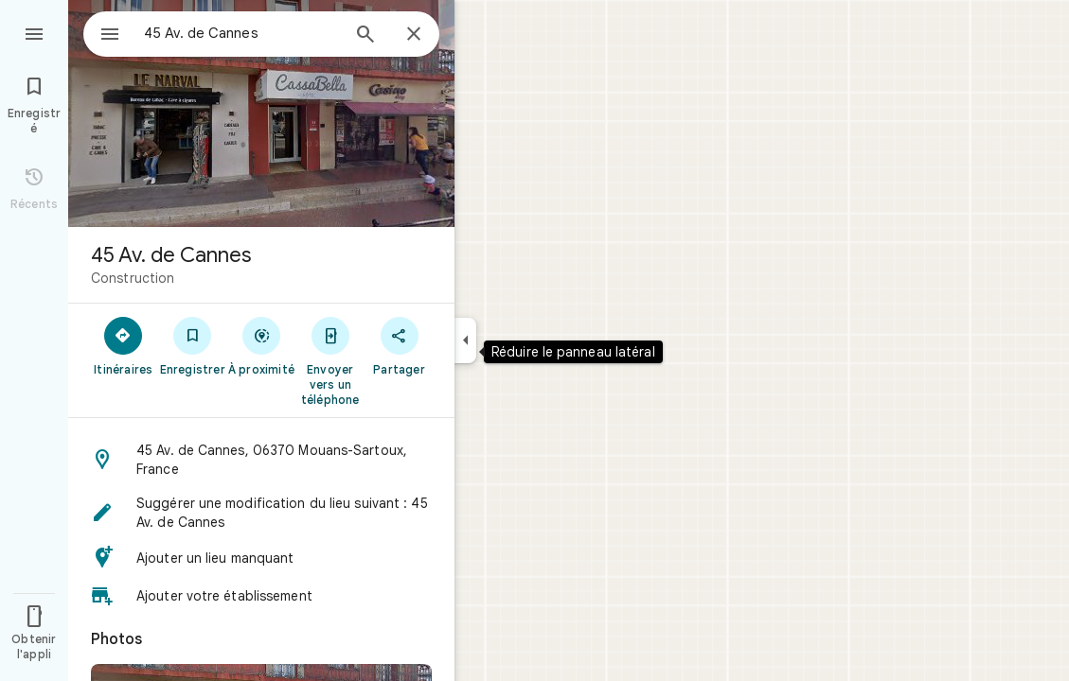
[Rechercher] (365, 36)
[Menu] (34, 32)
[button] (261, 459)
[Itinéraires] (123, 345)
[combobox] (222, 33)
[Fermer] (413, 35)
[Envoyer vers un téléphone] (330, 360)
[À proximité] (261, 345)
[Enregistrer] (192, 345)
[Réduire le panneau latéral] (465, 340)
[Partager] (399, 345)
